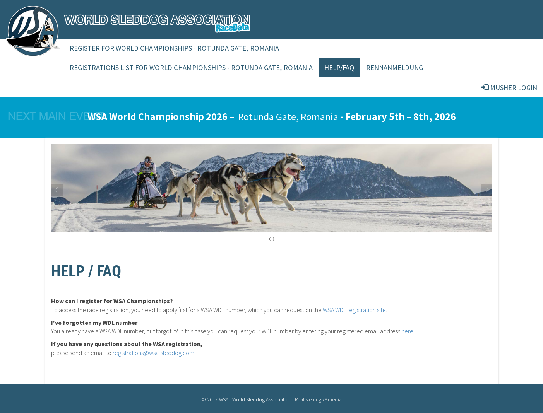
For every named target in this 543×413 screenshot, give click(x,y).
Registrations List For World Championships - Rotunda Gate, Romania (191, 67)
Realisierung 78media (318, 399)
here (407, 331)
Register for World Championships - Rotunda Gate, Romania (174, 48)
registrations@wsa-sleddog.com (153, 353)
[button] (84, 188)
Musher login (509, 87)
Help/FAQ (339, 67)
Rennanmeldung (394, 67)
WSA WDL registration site (354, 310)
